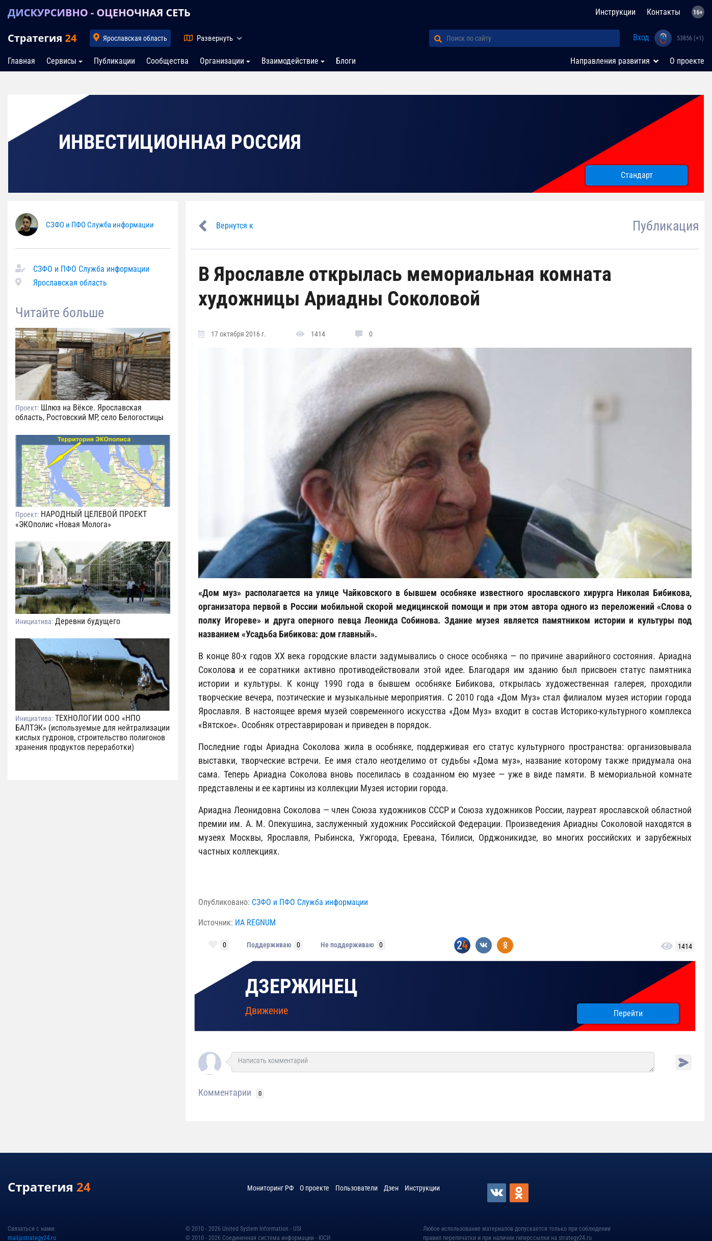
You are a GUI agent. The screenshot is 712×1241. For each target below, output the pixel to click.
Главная (21, 61)
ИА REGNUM (255, 922)
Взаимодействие (290, 61)
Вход (641, 37)
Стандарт (637, 175)
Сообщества (167, 61)
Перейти (628, 1013)
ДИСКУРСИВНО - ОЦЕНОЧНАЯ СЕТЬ (99, 12)
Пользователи (356, 1188)
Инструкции (615, 12)
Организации (222, 61)
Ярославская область (135, 38)
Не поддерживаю (347, 945)
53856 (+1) (690, 38)
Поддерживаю (269, 945)
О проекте (687, 61)
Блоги (346, 61)
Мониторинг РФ (270, 1188)
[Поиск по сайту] (533, 38)
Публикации (114, 61)
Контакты (663, 12)
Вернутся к (234, 225)
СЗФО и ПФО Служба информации (100, 224)
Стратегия (42, 38)
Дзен (391, 1188)
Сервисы (61, 61)
